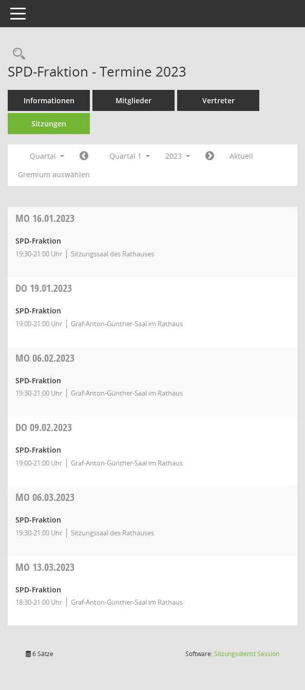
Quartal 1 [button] (129, 156)
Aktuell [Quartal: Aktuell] (241, 156)
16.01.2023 (44, 218)
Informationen (49, 100)
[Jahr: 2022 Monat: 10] (84, 156)
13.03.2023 (44, 567)
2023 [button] (177, 156)
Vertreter (218, 100)
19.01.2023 (43, 288)
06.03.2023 (44, 497)
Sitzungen (48, 123)
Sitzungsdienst (246, 653)
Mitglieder (133, 100)
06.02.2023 (44, 358)
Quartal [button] (47, 156)
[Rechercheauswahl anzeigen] (16, 54)
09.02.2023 (43, 427)
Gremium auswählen (54, 174)
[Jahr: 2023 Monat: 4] (210, 156)
